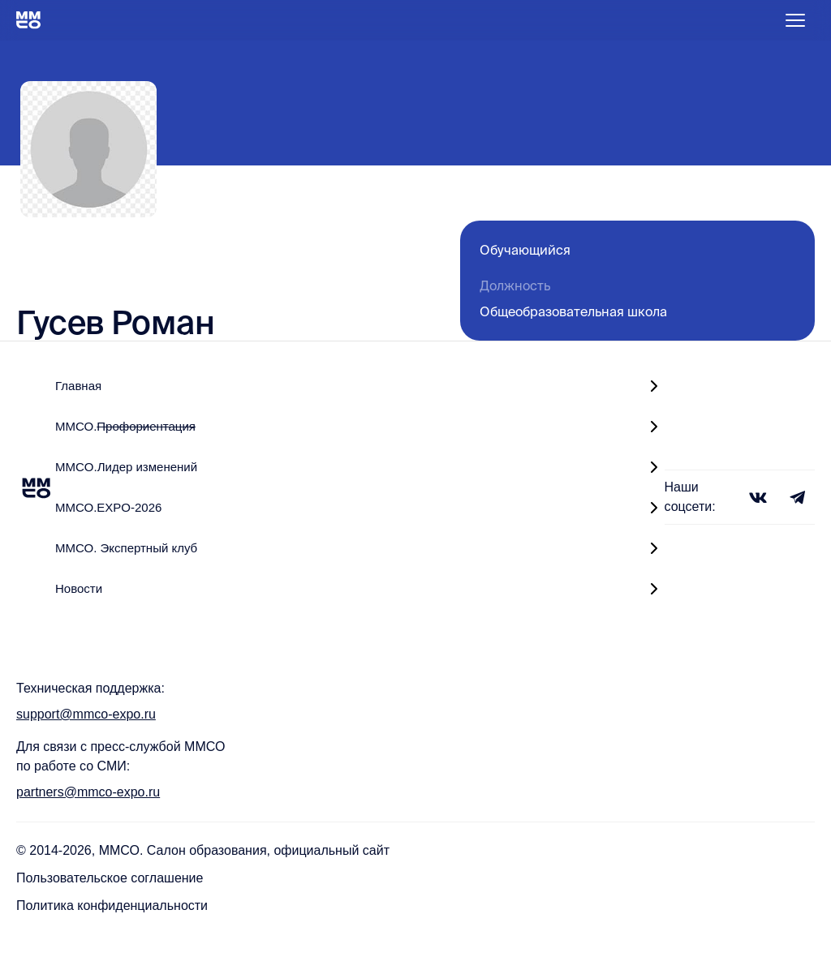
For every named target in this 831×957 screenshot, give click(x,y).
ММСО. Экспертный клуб (126, 548)
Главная (78, 386)
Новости (78, 588)
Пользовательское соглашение (109, 878)
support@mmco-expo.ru (86, 714)
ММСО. (125, 427)
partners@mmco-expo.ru (88, 792)
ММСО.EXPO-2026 (108, 507)
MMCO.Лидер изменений (126, 467)
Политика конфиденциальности (112, 905)
